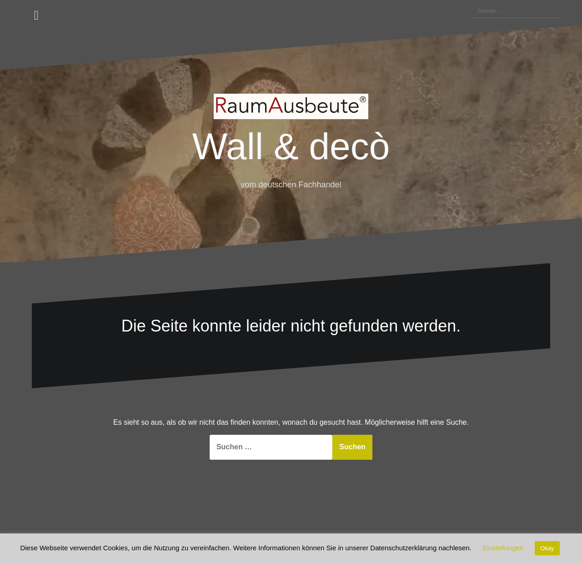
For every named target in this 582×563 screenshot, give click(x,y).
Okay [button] (547, 548)
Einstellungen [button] (502, 548)
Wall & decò (291, 146)
